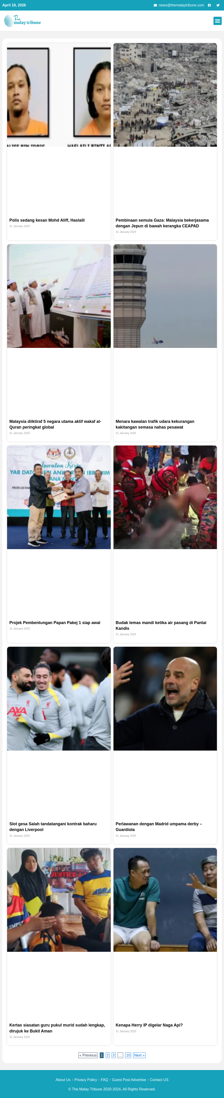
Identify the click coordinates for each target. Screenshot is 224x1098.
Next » (139, 1055)
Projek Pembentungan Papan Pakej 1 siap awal (55, 622)
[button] (217, 21)
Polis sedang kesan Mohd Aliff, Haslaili (47, 220)
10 (128, 1054)
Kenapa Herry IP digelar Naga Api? (150, 1025)
